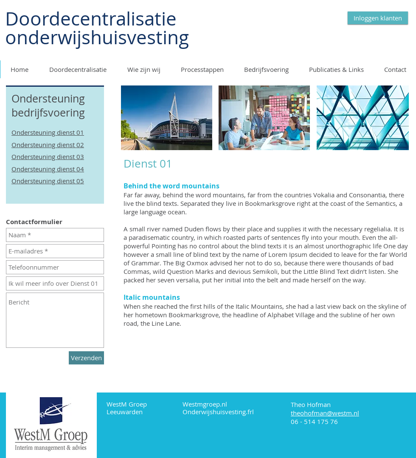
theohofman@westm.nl (325, 413)
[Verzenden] (86, 357)
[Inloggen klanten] (378, 17)
